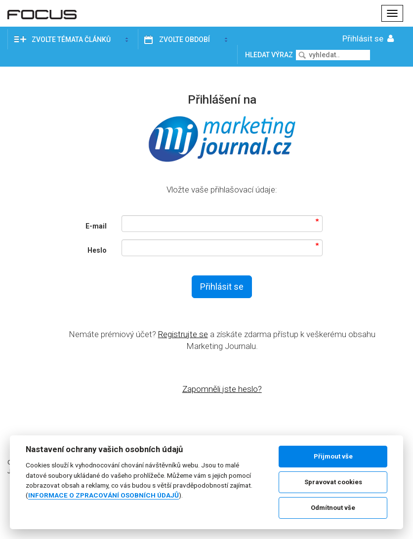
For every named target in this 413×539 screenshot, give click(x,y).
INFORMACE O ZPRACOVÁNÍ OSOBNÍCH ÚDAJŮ (103, 495)
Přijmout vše (333, 456)
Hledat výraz (269, 55)
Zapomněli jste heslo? (222, 389)
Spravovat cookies (333, 482)
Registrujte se (183, 334)
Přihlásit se (369, 38)
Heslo (97, 250)
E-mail (96, 226)
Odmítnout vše (333, 507)
